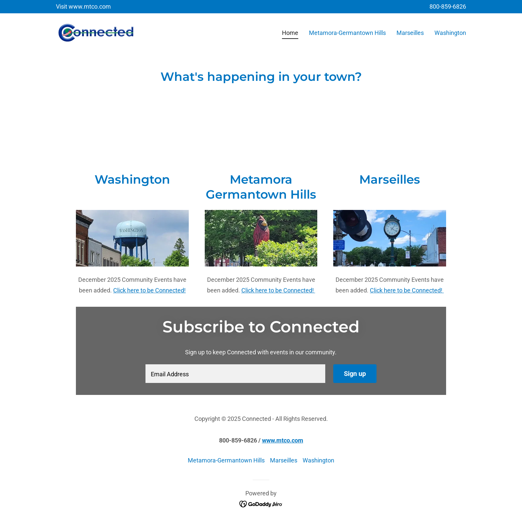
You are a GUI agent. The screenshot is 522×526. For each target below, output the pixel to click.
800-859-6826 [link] (447, 6)
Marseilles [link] (410, 32)
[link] (96, 31)
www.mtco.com (282, 440)
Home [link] (290, 32)
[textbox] (235, 373)
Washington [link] (450, 32)
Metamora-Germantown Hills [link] (347, 32)
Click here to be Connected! (149, 290)
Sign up (355, 374)
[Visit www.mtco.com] (83, 6)
